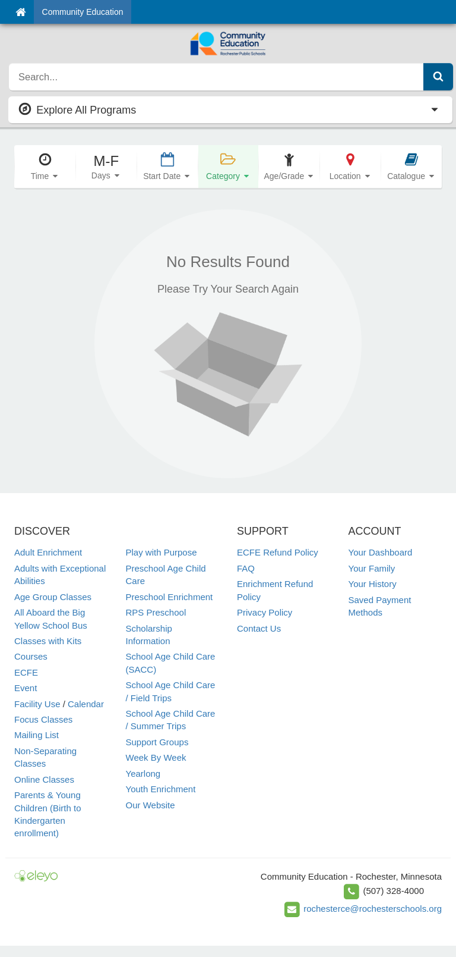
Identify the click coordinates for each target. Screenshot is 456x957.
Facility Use (37, 704)
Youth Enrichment (161, 789)
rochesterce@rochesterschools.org (372, 908)
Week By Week (156, 757)
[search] (216, 76)
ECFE (26, 672)
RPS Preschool (156, 612)
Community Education (83, 12)
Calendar (86, 704)
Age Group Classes (52, 597)
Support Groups (157, 742)
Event (25, 688)
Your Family (372, 568)
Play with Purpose (161, 552)
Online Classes (44, 779)
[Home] (20, 12)
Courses (31, 656)
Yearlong (143, 773)
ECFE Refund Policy (277, 552)
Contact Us (259, 628)
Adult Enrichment (48, 552)
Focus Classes (43, 719)
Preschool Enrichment (169, 597)
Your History (373, 584)
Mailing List (36, 735)
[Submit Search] (438, 76)
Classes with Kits (47, 641)
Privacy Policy (264, 612)
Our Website (150, 805)
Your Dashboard (381, 552)
